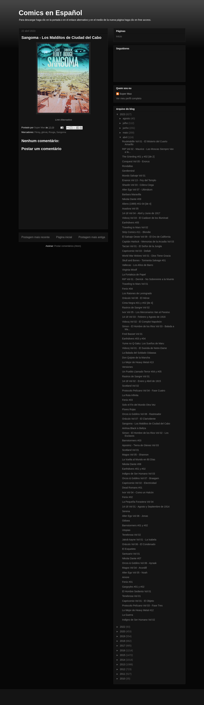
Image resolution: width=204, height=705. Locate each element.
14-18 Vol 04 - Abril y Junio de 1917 (141, 213)
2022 (123, 626)
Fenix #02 (127, 497)
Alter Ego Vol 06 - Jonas (135, 516)
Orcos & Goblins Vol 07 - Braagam (140, 478)
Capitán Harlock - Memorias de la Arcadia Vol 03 (148, 241)
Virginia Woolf (129, 269)
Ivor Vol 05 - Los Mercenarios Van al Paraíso (146, 312)
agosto (127, 118)
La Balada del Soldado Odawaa (139, 352)
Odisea (126, 520)
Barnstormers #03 (131, 440)
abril (125, 137)
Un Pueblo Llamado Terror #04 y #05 (141, 371)
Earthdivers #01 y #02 (133, 468)
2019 (123, 636)
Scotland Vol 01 (130, 450)
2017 (123, 645)
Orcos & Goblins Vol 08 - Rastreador (141, 414)
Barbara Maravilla (131, 194)
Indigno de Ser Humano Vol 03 (138, 473)
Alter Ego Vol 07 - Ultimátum (137, 189)
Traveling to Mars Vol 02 (135, 227)
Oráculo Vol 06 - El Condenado (138, 544)
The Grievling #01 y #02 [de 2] (138, 156)
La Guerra (127, 614)
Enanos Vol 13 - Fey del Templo (139, 180)
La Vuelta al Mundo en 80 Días (138, 459)
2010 (123, 678)
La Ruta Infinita (130, 395)
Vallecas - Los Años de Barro (137, 265)
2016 (123, 650)
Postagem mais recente (36, 237)
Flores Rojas (129, 409)
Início (119, 36)
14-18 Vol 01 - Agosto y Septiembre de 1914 (145, 506)
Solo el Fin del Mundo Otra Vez (138, 404)
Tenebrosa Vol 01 (131, 596)
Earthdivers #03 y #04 (133, 338)
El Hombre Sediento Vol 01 (136, 591)
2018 (123, 641)
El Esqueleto (129, 549)
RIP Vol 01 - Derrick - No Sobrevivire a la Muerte (148, 279)
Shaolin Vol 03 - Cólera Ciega (138, 185)
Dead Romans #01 (132, 487)
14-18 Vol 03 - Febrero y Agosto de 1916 (143, 316)
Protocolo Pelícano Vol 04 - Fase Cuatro (143, 390)
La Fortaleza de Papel (134, 274)
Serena (126, 511)
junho (126, 128)
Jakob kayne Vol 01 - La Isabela (139, 539)
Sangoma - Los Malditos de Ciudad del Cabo (146, 423)
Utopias (126, 530)
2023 (123, 114)
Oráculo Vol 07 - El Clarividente (139, 418)
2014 (123, 659)
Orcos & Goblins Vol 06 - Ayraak (139, 563)
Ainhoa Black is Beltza (134, 428)
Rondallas (127, 166)
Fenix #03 (127, 400)
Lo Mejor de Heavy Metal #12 (138, 610)
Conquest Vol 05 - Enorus (136, 161)
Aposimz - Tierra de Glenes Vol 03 (140, 445)
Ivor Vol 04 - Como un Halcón (138, 492)
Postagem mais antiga (92, 237)
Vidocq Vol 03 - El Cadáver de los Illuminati (145, 218)
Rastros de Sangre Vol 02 (136, 307)
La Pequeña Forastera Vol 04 (137, 501)
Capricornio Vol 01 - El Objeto (138, 601)
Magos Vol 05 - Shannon (135, 454)
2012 (123, 669)
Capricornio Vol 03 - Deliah (136, 251)
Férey (37, 132)
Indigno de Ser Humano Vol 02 (138, 619)
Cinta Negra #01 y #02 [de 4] (137, 302)
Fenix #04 (127, 288)
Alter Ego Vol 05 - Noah (134, 572)
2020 (123, 631)
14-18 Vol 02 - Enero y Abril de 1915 (141, 381)
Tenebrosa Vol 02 (131, 534)
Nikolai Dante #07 (131, 558)
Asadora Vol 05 (130, 208)
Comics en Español (50, 13)
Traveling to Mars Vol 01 (135, 283)
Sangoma (61, 132)
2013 (123, 664)
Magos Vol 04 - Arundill (134, 567)
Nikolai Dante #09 (131, 199)
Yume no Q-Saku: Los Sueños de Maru (143, 343)
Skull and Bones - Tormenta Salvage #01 (144, 260)
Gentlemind (128, 170)
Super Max (126, 93)
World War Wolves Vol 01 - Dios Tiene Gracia (146, 255)
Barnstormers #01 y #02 (135, 525)
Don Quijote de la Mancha (136, 357)
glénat (44, 132)
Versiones (127, 367)
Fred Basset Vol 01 (132, 334)
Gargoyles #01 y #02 (133, 586)
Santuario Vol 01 (131, 553)
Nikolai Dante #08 (131, 464)
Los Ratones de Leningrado (137, 293)
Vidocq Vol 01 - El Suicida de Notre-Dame (144, 348)
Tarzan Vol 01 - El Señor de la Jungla (142, 246)
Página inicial (64, 237)
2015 (123, 655)
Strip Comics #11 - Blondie (136, 232)
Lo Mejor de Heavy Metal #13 (138, 362)
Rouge (52, 132)
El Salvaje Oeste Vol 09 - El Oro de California (146, 236)
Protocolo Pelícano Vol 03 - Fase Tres (142, 605)
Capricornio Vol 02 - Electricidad (139, 483)
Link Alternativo (63, 119)
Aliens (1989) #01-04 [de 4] (136, 203)
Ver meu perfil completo (129, 98)
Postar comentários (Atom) (67, 246)
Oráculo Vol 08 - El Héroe (135, 298)
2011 (123, 674)
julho (125, 123)
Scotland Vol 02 (130, 385)
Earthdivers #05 (130, 222)
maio (126, 132)
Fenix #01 (127, 582)
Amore (125, 577)
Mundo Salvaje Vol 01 (133, 175)
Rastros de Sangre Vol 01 (136, 376)
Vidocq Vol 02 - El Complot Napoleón (142, 321)
